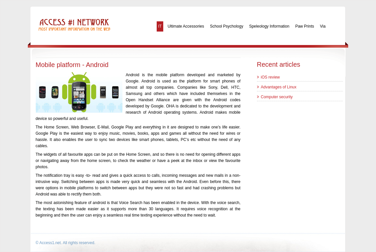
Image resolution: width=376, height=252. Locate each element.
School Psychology (226, 26)
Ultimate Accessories (186, 26)
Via (323, 26)
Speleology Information (269, 26)
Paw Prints (304, 26)
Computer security (277, 97)
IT (160, 26)
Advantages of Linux (279, 87)
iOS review (270, 77)
